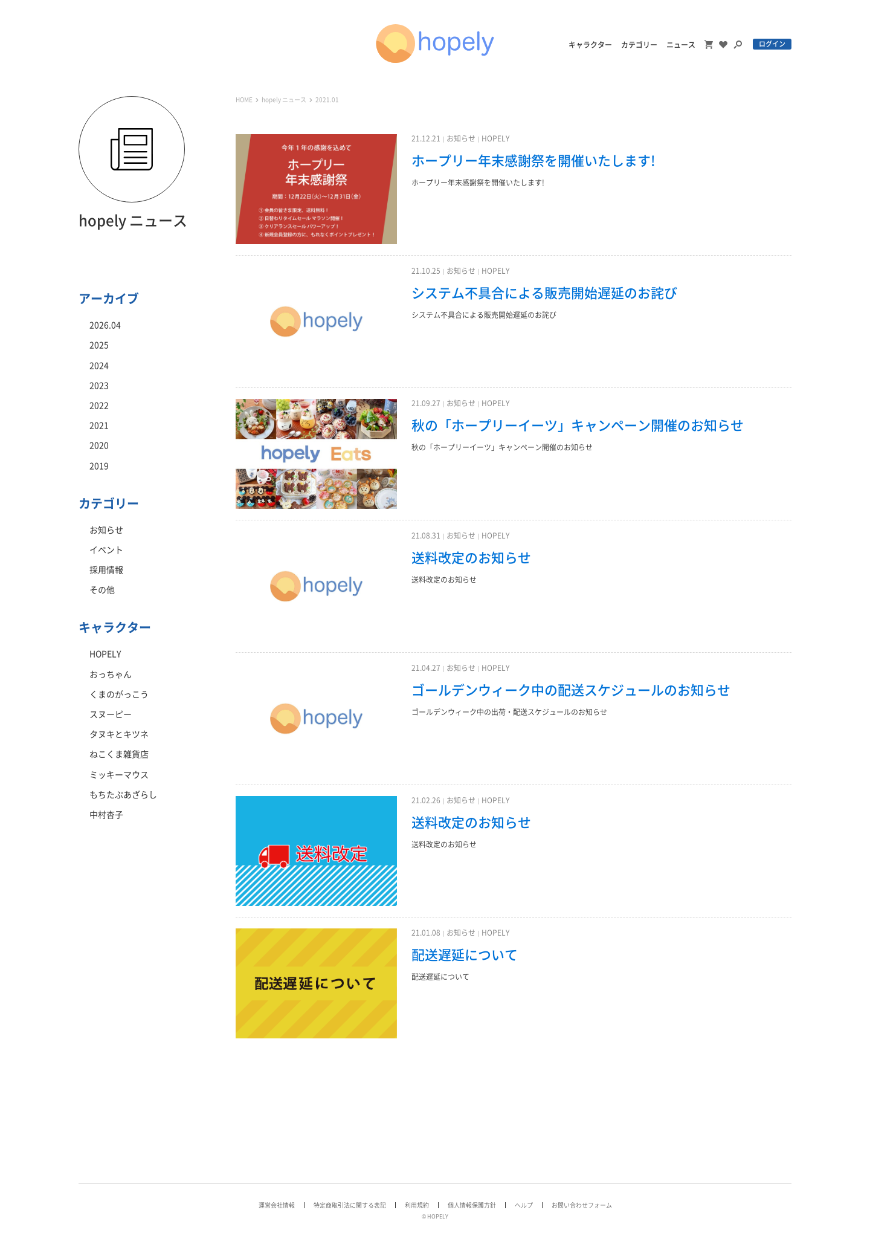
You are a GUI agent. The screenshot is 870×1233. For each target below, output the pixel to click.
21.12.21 (425, 138)
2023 (99, 385)
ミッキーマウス (119, 775)
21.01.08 (425, 932)
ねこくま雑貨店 (119, 754)
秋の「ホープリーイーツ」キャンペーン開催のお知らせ (577, 425)
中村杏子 (106, 815)
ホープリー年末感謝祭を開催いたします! (533, 160)
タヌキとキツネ (119, 734)
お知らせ (460, 138)
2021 (99, 425)
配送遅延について (464, 955)
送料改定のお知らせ (471, 558)
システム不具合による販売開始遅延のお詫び (544, 293)
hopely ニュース (284, 100)
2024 (99, 365)
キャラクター (590, 44)
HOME (244, 100)
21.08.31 (425, 535)
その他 (102, 590)
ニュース (680, 44)
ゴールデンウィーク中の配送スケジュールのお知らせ (570, 690)
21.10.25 (425, 270)
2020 (99, 445)
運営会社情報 (277, 1205)
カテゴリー (639, 44)
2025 (99, 345)
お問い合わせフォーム (582, 1205)
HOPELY (495, 138)
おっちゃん (110, 674)
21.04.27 (425, 668)
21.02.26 (425, 800)
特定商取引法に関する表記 (350, 1205)
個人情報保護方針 (472, 1205)
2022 (99, 405)
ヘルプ (524, 1205)
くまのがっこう (119, 694)
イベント (106, 550)
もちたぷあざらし (123, 795)
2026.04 (105, 325)
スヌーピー (110, 714)
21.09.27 (425, 403)
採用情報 (106, 570)
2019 (99, 466)
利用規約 (417, 1205)
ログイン (772, 43)
